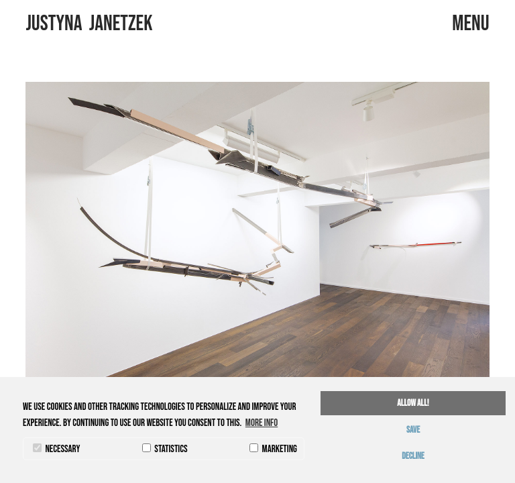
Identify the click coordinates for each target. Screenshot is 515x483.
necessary (56, 449)
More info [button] (261, 423)
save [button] (413, 430)
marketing (273, 449)
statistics (165, 449)
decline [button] (413, 456)
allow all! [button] (412, 403)
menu (470, 24)
